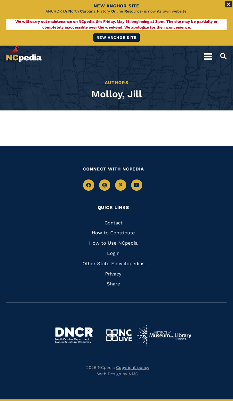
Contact (113, 223)
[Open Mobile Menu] (208, 56)
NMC (133, 373)
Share (113, 284)
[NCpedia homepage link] (24, 53)
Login (113, 253)
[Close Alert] (228, 4)
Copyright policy (132, 367)
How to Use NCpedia (113, 243)
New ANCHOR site (116, 37)
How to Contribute (113, 233)
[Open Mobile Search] (221, 56)
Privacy (113, 274)
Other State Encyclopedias (113, 263)
